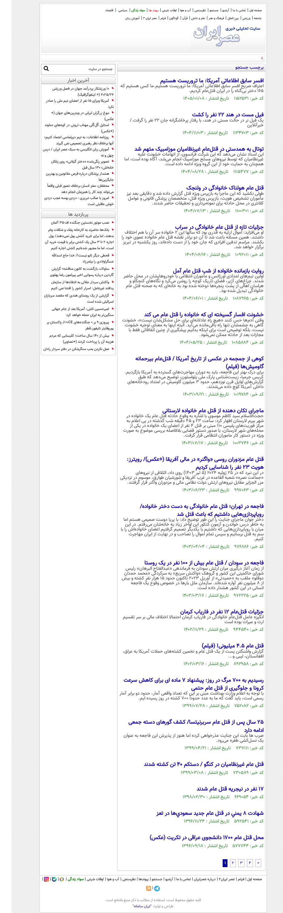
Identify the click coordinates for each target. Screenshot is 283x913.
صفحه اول (244, 10)
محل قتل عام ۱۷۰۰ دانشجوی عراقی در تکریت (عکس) (195, 838)
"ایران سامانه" (130, 906)
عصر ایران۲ (215, 879)
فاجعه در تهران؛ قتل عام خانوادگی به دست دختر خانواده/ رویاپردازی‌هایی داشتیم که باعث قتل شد (190, 511)
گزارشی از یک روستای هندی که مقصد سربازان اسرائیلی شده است (67, 298)
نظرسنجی (188, 10)
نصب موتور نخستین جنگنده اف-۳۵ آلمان (70, 222)
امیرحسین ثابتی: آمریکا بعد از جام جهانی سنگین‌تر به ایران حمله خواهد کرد (71, 312)
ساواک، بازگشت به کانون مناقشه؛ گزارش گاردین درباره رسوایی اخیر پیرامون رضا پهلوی (70, 272)
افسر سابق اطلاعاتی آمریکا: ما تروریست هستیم (200, 81)
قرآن (173, 18)
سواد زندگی (126, 10)
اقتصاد (98, 10)
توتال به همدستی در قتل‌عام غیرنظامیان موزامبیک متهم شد (187, 149)
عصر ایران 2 (138, 18)
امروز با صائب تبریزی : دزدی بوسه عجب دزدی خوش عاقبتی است (67, 201)
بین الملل (221, 18)
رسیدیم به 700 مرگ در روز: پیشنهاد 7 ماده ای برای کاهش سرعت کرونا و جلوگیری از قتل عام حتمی (182, 684)
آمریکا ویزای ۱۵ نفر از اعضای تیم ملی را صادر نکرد (68, 104)
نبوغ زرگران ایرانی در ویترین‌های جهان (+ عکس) (71, 116)
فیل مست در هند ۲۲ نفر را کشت (216, 115)
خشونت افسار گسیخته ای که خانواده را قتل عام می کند (192, 315)
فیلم (151, 18)
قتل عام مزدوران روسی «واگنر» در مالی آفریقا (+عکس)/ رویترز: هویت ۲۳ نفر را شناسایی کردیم (183, 463)
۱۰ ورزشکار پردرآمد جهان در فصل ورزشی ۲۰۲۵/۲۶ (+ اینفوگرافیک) (71, 92)
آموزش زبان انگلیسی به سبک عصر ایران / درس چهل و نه (66, 152)
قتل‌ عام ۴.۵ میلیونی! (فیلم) (221, 646)
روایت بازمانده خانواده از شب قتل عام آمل (206, 271)
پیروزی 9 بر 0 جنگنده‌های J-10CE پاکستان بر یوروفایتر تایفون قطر (68, 325)
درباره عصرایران (193, 879)
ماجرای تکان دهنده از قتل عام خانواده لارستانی (201, 411)
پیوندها (132, 879)
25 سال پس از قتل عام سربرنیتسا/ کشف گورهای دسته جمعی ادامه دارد (184, 726)
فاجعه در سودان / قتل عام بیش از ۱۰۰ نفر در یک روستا (192, 563)
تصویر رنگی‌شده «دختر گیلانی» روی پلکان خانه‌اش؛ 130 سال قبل (70, 164)
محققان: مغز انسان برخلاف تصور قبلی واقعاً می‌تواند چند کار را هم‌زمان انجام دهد (69, 189)
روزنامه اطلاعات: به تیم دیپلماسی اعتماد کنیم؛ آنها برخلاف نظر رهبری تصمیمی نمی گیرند (67, 140)
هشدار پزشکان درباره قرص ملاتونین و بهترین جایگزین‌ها (68, 177)
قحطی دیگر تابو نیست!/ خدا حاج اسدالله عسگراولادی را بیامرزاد (71, 258)
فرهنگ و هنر (204, 18)
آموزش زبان (121, 18)
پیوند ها (142, 10)
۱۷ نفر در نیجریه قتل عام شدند (218, 789)
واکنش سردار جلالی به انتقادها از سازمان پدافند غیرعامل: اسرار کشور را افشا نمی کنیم (70, 285)
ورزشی (235, 18)
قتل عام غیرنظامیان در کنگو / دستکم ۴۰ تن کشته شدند (192, 764)
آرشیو (214, 10)
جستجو (202, 10)
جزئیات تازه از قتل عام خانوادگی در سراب (207, 227)
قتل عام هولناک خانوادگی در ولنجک (213, 188)
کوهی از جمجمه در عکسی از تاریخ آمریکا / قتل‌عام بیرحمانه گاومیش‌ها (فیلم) (188, 363)
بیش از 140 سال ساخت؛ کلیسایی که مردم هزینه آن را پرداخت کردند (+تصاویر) (70, 339)
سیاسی (111, 10)
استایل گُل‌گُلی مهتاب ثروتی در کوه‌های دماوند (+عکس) (67, 128)
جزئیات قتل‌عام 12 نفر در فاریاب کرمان (210, 612)
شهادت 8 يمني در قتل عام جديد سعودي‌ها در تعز (198, 813)
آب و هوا (174, 10)
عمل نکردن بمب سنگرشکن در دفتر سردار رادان (67, 349)
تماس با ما (227, 10)
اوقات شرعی (157, 10)
